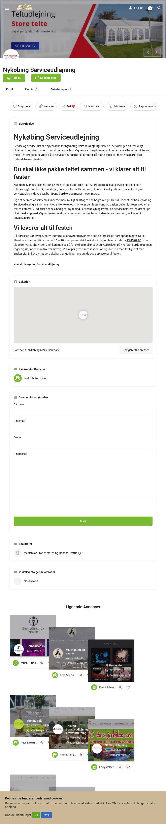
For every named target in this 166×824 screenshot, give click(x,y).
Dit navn (83, 409)
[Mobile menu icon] (7, 8)
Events (31, 89)
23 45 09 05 (134, 240)
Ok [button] (36, 814)
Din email (83, 425)
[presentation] (44, 509)
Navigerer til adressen (136, 350)
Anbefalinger (61, 89)
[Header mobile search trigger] (159, 7)
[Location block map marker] (83, 315)
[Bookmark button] (49, 663)
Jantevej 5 (36, 235)
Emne (83, 442)
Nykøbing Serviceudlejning (82, 146)
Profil (9, 89)
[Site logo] (25, 8)
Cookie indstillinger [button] (18, 815)
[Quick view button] (42, 663)
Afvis (46, 814)
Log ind (138, 7)
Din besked (83, 475)
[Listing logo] (11, 57)
